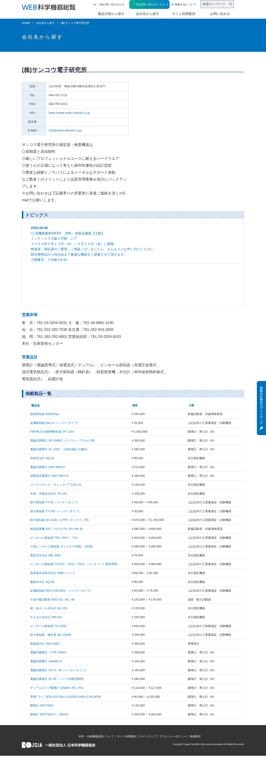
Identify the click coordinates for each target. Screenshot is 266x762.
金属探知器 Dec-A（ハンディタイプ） (55, 423)
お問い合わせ (220, 14)
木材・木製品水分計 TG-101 (48, 493)
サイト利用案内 (183, 14)
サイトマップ (148, 736)
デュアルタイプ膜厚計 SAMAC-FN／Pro (56, 687)
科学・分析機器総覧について (96, 736)
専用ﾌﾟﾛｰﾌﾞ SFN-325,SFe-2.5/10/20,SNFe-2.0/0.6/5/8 (65, 696)
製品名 (35, 405)
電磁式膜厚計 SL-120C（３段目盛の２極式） (59, 449)
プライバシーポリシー (172, 736)
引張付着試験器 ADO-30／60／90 (52, 599)
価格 (135, 405)
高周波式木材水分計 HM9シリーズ (52, 573)
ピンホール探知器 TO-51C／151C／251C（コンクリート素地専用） (75, 564)
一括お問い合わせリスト (149, 4)
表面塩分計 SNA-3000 (44, 643)
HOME (26, 22)
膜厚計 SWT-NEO (42, 705)
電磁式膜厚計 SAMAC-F (46, 661)
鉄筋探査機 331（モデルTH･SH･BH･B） (57, 528)
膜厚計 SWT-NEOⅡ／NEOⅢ (49, 714)
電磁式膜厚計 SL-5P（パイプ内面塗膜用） (58, 679)
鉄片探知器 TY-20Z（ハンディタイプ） (55, 511)
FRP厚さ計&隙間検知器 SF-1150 (52, 431)
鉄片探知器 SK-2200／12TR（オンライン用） (60, 520)
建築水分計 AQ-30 (42, 582)
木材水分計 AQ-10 (42, 458)
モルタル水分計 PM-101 (46, 617)
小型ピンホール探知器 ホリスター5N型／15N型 (61, 546)
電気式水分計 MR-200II (45, 555)
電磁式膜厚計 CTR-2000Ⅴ (48, 652)
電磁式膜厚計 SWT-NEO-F (47, 467)
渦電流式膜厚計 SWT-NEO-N (49, 475)
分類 (191, 405)
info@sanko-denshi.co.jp (65, 130)
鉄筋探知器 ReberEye (44, 414)
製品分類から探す (111, 14)
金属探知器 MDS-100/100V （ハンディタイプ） (61, 590)
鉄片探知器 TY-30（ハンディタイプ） (55, 502)
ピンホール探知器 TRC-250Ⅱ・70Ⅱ (54, 537)
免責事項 (195, 736)
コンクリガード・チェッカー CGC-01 (55, 484)
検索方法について (185, 4)
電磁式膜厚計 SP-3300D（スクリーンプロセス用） (63, 440)
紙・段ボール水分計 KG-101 (49, 608)
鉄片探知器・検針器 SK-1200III (50, 634)
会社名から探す (147, 14)
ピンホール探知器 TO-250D (48, 626)
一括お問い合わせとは (110, 4)
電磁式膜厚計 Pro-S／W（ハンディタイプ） (59, 670)
